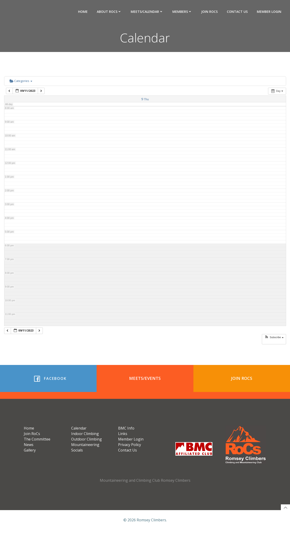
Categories (21, 81)
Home (83, 11)
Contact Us (237, 11)
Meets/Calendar (147, 11)
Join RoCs (209, 11)
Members (182, 11)
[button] (274, 337)
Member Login (269, 11)
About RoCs (109, 11)
